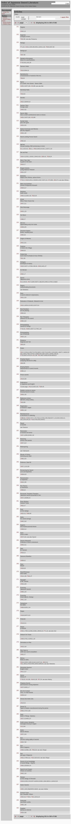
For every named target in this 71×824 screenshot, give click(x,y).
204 (17, 50)
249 (17, 405)
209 (17, 89)
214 (17, 128)
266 (17, 540)
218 (17, 160)
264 (17, 524)
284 (17, 682)
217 (17, 152)
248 (17, 397)
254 (17, 446)
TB (21, 39)
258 (17, 477)
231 (17, 261)
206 (17, 66)
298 (17, 792)
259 (17, 485)
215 (17, 136)
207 (17, 73)
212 (17, 113)
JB (29, 149)
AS (32, 86)
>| (34, 23)
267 (17, 548)
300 (17, 808)
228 (17, 238)
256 (17, 462)
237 (17, 308)
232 (17, 269)
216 (17, 144)
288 (17, 714)
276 (17, 618)
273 (17, 595)
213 (17, 120)
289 (17, 722)
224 (17, 206)
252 (17, 430)
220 (17, 175)
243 (17, 358)
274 (17, 603)
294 (17, 761)
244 (17, 366)
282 (17, 667)
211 (17, 105)
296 (17, 776)
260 (17, 493)
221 (17, 183)
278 (17, 634)
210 (17, 97)
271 (17, 579)
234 (17, 285)
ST (49, 180)
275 (17, 610)
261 (17, 501)
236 (17, 300)
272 (17, 587)
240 (17, 332)
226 (17, 222)
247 (17, 390)
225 (17, 214)
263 (17, 516)
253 (17, 438)
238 (17, 316)
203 (17, 42)
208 (17, 81)
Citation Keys (7, 24)
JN (21, 31)
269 (17, 563)
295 (17, 769)
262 (17, 509)
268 (17, 556)
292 (17, 745)
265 (17, 532)
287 (17, 706)
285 (17, 690)
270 (17, 571)
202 (17, 34)
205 (17, 58)
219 (17, 167)
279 (17, 642)
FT (21, 47)
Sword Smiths (7, 22)
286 (17, 698)
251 (17, 422)
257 (17, 469)
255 (17, 454)
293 (17, 753)
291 (17, 737)
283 (17, 675)
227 (17, 230)
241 (17, 340)
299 (17, 800)
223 (17, 199)
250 (17, 413)
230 (17, 253)
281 (17, 657)
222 (17, 191)
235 (17, 293)
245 (17, 374)
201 (17, 26)
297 (17, 784)
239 (17, 324)
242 (17, 347)
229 (17, 246)
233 (17, 277)
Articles (5, 18)
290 (17, 729)
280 (17, 650)
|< (15, 23)
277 (17, 626)
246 (17, 382)
